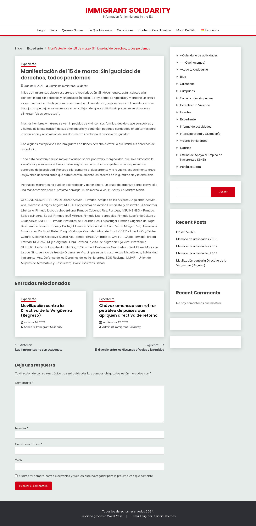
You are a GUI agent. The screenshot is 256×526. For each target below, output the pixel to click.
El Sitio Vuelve (185, 232)
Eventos (186, 112)
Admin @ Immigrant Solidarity (68, 86)
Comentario (24, 382)
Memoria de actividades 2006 (196, 239)
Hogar (41, 30)
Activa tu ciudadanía (194, 69)
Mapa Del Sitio (186, 30)
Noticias (185, 148)
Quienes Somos (72, 30)
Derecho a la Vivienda (195, 105)
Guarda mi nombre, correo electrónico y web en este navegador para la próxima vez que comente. (86, 476)
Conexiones (125, 30)
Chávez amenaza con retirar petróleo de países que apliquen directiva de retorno (128, 310)
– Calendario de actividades (199, 55)
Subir (53, 30)
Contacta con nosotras (154, 30)
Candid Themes (165, 516)
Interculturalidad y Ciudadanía (200, 134)
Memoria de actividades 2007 (196, 246)
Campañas (187, 91)
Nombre (21, 428)
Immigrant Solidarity (128, 10)
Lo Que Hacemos (100, 30)
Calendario (187, 84)
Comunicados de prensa (196, 98)
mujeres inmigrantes (193, 140)
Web (18, 460)
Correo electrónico (28, 444)
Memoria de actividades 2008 (196, 253)
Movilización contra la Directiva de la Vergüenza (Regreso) (46, 310)
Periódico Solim (190, 167)
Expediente (28, 64)
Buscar (223, 192)
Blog (183, 76)
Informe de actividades (195, 126)
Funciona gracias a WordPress (102, 516)
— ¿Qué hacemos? (193, 62)
